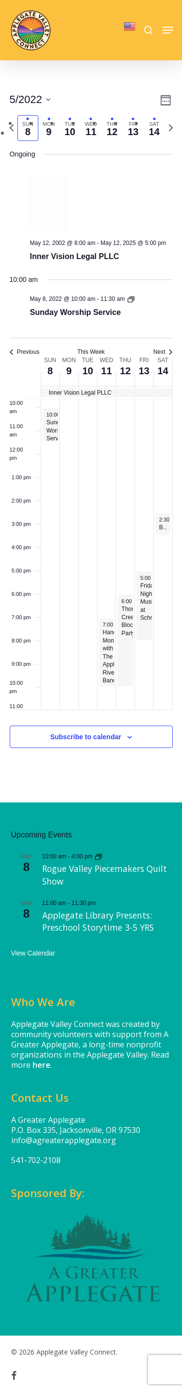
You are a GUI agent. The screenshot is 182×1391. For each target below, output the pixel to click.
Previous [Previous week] (25, 351)
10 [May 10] (88, 370)
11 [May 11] (106, 370)
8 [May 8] (50, 370)
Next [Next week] (163, 351)
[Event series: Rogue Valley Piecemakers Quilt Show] (98, 856)
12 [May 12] (125, 370)
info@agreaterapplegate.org (63, 1140)
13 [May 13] (144, 370)
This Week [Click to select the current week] (90, 351)
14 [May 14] (162, 370)
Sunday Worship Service (75, 312)
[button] (168, 30)
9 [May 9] (68, 370)
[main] (91, 431)
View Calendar (33, 953)
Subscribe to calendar (85, 737)
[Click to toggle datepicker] (30, 99)
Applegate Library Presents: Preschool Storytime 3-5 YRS (98, 921)
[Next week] (171, 128)
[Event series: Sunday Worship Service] (131, 299)
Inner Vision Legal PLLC (74, 256)
